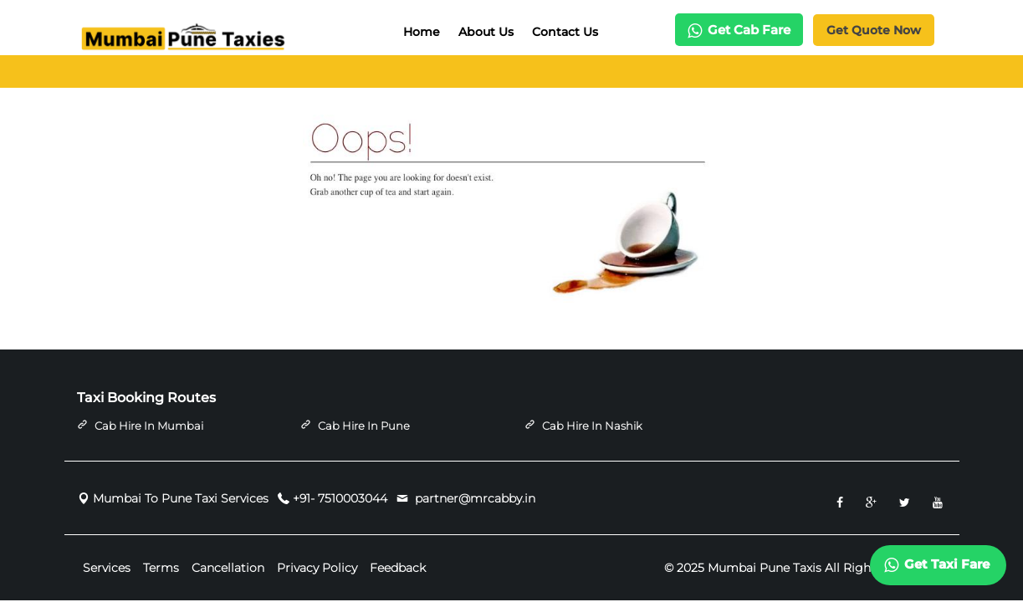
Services (106, 568)
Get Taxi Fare (937, 565)
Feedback (398, 568)
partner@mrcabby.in (473, 498)
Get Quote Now (873, 30)
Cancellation (228, 568)
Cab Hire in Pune (364, 425)
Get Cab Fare (739, 30)
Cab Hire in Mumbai (149, 425)
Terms (161, 568)
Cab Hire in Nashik (592, 425)
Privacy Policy (317, 568)
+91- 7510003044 (340, 498)
